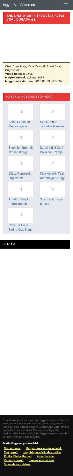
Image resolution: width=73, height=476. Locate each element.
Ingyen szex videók (41, 460)
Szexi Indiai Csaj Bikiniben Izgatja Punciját (51, 152)
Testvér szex (12, 448)
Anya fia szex (46, 456)
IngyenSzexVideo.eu (19, 5)
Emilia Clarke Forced (18, 456)
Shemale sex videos (17, 464)
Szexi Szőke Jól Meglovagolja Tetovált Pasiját (20, 126)
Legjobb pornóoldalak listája (42, 452)
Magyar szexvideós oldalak (44, 448)
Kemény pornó (14, 460)
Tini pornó (11, 452)
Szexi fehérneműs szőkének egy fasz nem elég (21, 152)
